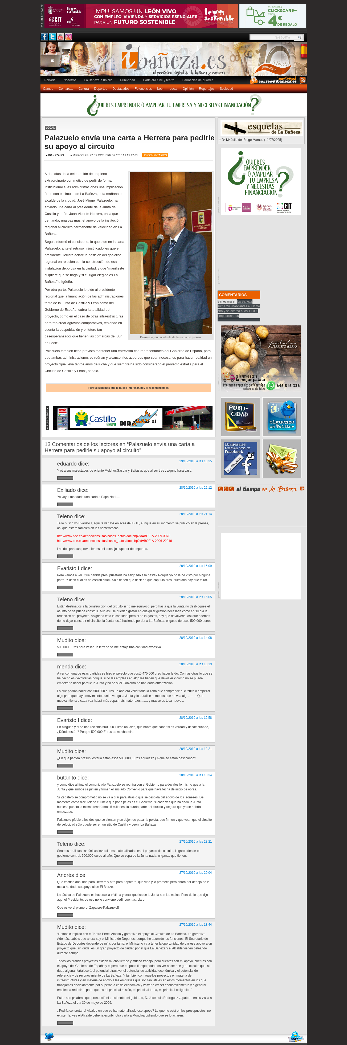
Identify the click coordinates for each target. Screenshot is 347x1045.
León (160, 89)
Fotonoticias (143, 89)
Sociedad (226, 89)
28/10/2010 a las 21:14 (195, 514)
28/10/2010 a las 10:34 (195, 775)
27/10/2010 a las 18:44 (195, 924)
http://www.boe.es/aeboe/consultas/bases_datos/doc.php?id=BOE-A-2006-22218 (114, 541)
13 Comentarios (155, 155)
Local (173, 89)
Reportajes (206, 89)
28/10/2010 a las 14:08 (195, 638)
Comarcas (66, 89)
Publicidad (127, 80)
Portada (50, 80)
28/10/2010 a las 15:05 (195, 597)
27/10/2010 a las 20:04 (195, 873)
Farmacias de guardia (197, 80)
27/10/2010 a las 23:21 (195, 841)
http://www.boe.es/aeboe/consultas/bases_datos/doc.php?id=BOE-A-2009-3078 (113, 536)
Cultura (84, 89)
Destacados (120, 89)
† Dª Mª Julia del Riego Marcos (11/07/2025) (250, 140)
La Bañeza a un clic (98, 80)
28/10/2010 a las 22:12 (195, 487)
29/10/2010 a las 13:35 (195, 461)
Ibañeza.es (175, 61)
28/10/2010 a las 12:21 (195, 749)
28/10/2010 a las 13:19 (195, 664)
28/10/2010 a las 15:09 (195, 566)
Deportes (100, 89)
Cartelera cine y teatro (158, 80)
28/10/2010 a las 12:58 (195, 718)
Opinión (188, 89)
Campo (48, 89)
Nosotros (70, 80)
